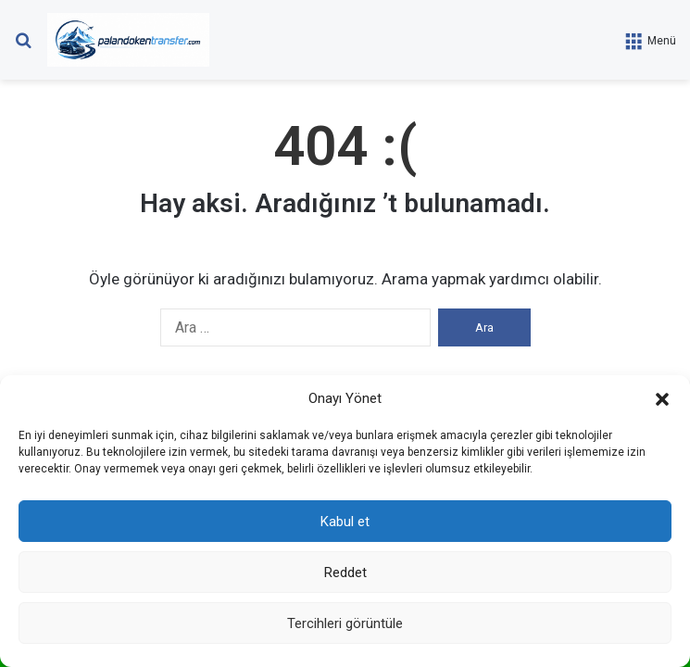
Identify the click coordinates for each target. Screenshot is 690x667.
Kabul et (345, 521)
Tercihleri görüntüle (345, 623)
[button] (662, 399)
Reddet (345, 572)
